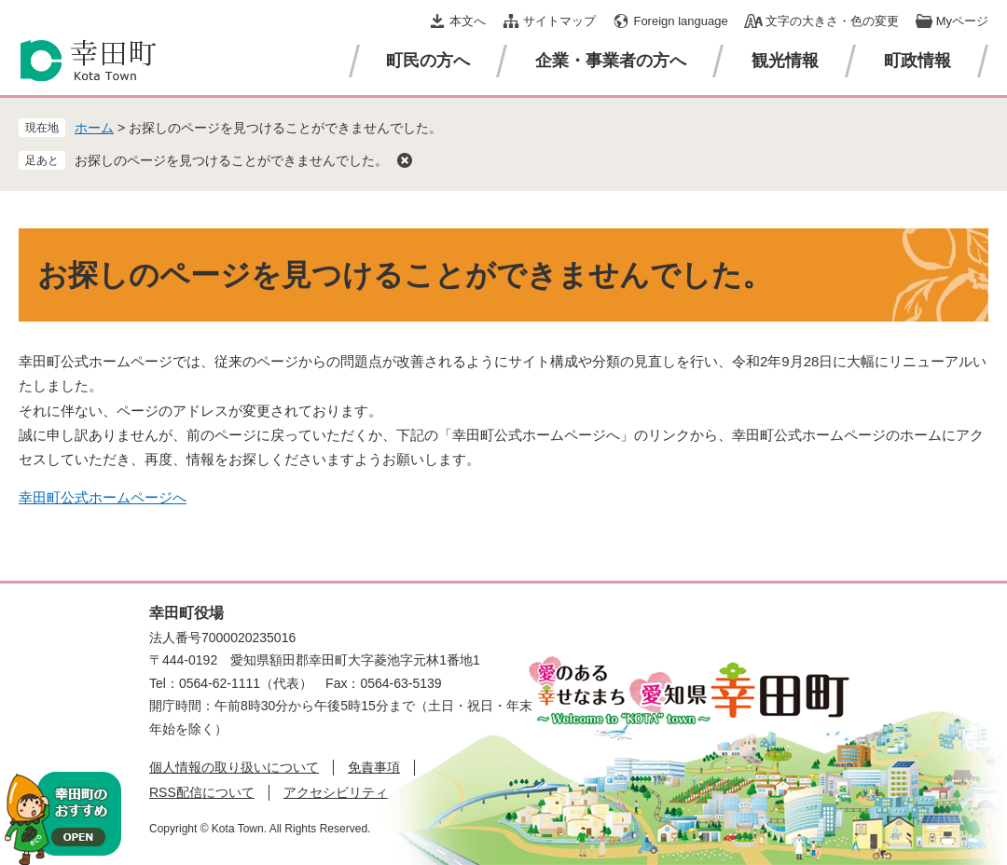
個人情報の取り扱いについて (234, 767)
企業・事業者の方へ (610, 60)
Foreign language (680, 21)
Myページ (962, 21)
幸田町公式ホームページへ (102, 497)
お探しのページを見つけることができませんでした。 (231, 160)
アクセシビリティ (335, 792)
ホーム (94, 127)
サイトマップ (559, 21)
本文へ (467, 21)
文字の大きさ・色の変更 (832, 21)
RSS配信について (202, 792)
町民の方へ (428, 60)
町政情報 (917, 60)
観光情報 (785, 60)
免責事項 (374, 767)
